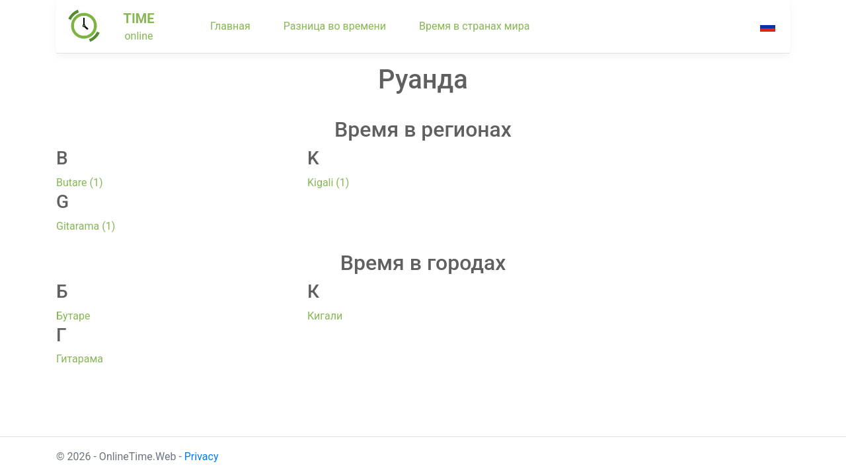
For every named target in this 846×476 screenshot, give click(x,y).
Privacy (201, 456)
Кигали (324, 316)
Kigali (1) (328, 182)
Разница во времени (335, 26)
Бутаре (73, 316)
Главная (230, 26)
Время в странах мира (474, 26)
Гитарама (79, 359)
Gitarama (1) (85, 226)
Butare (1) (79, 182)
